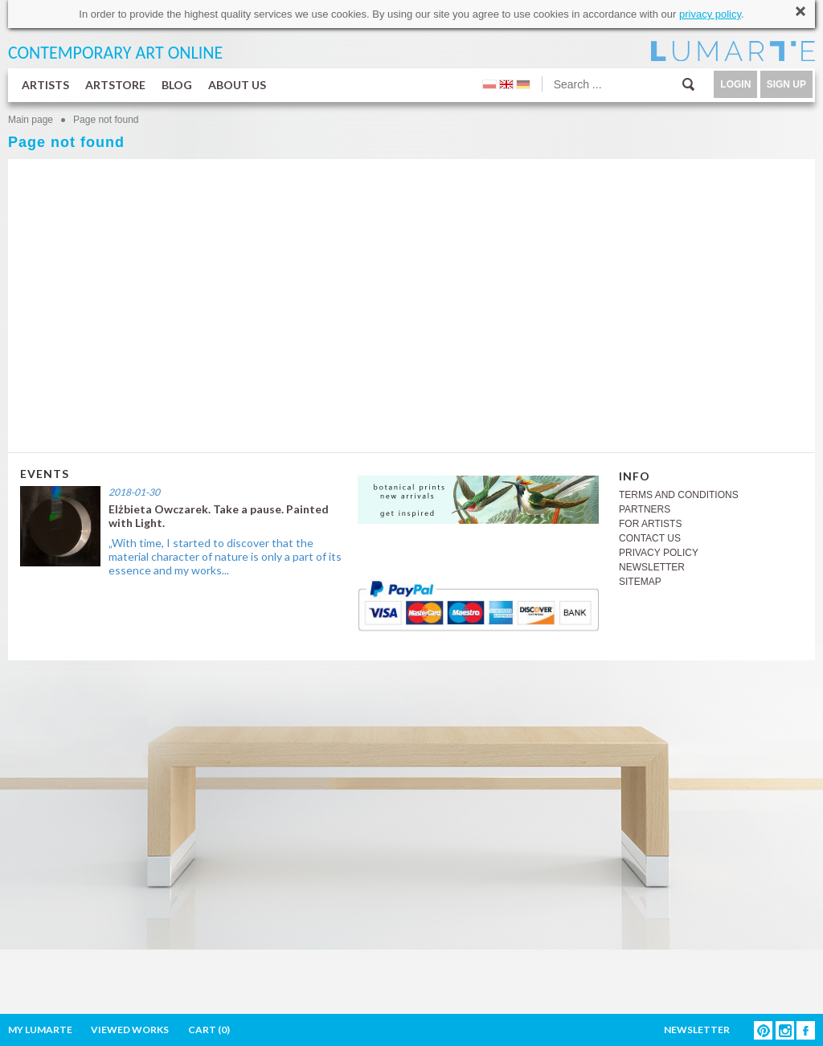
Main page (30, 119)
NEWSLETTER (652, 567)
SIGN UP (786, 84)
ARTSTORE (115, 85)
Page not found (105, 119)
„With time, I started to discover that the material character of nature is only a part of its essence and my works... (225, 556)
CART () (209, 1030)
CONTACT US (650, 538)
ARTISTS (45, 85)
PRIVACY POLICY (658, 552)
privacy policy (710, 14)
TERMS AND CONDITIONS (679, 495)
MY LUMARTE (40, 1030)
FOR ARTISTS (650, 523)
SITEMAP (640, 581)
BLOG (177, 85)
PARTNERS (644, 509)
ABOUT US (237, 85)
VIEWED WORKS (130, 1030)
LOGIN (735, 84)
